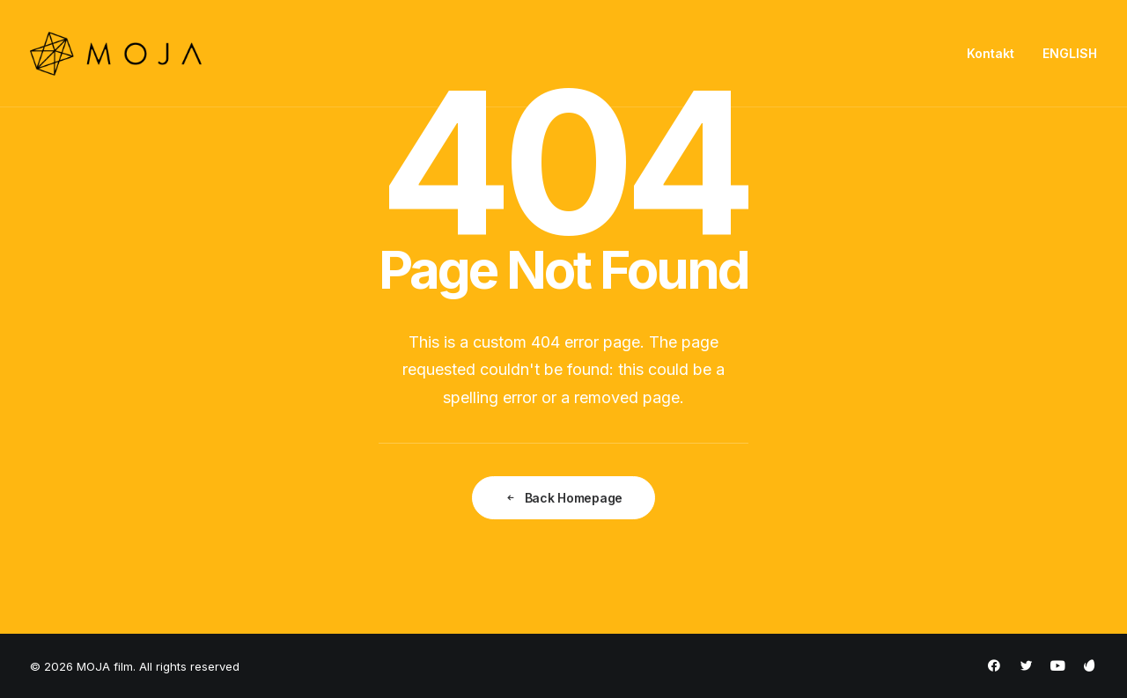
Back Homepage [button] (563, 497)
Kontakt (990, 53)
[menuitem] (997, 53)
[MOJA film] (116, 54)
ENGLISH (1069, 53)
